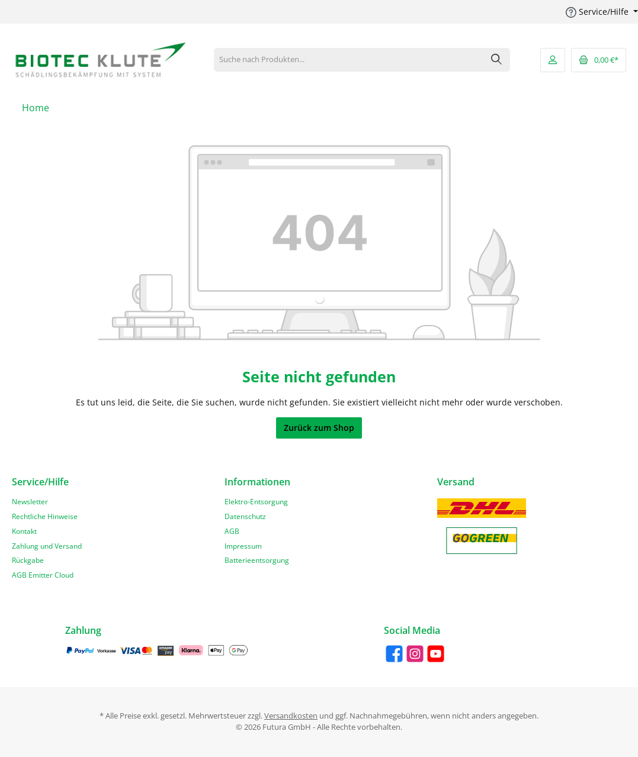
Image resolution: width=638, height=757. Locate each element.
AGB (232, 531)
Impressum (243, 545)
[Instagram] (415, 653)
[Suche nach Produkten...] (349, 60)
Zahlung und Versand (47, 545)
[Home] (35, 108)
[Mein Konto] (552, 60)
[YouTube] (435, 653)
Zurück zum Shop (319, 427)
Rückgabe (28, 560)
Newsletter (30, 501)
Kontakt (24, 531)
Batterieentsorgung (257, 560)
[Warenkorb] (598, 60)
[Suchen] (496, 60)
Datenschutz (245, 516)
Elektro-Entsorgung (256, 501)
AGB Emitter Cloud (42, 574)
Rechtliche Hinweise (45, 516)
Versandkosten (291, 716)
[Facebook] (394, 653)
